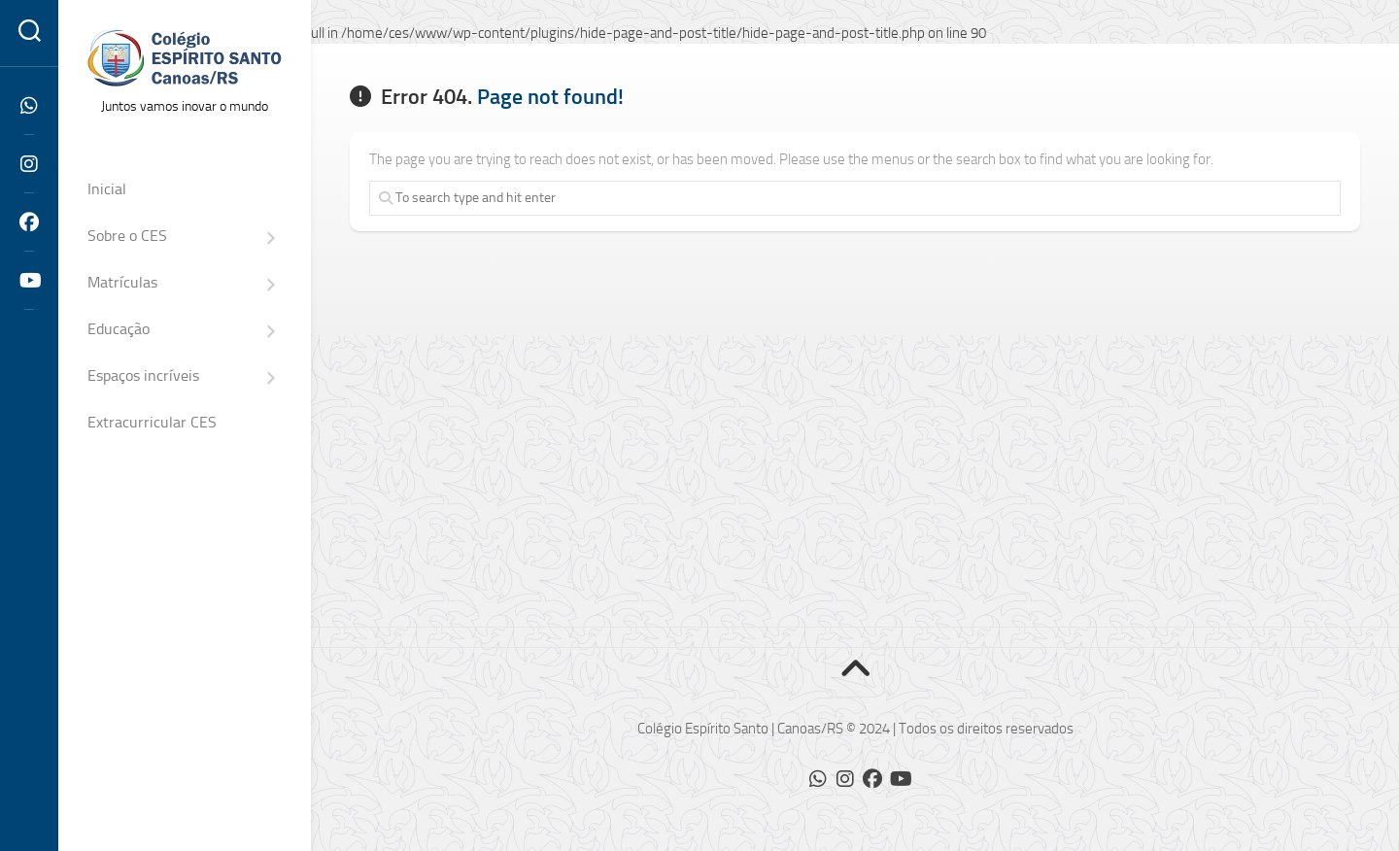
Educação (118, 329)
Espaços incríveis (143, 375)
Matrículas (122, 282)
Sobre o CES (127, 235)
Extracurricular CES (152, 422)
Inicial (106, 189)
